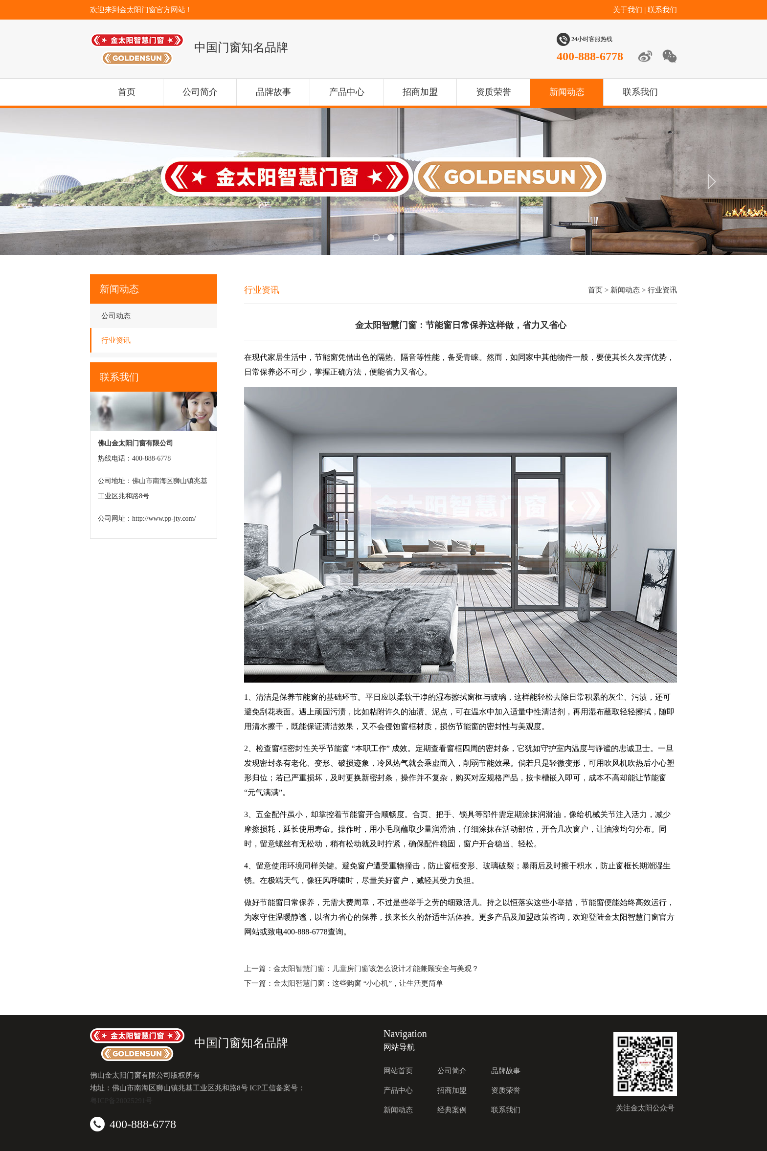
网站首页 (398, 1071)
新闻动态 (567, 92)
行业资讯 (116, 340)
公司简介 (200, 92)
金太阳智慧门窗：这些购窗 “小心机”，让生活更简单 (358, 983)
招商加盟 (420, 92)
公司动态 (116, 316)
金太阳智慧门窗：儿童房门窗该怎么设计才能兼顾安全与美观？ (376, 969)
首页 (126, 92)
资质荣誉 (493, 92)
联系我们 (662, 10)
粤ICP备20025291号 (121, 1101)
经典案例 (452, 1110)
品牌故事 (273, 92)
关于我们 (627, 10)
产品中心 (346, 92)
